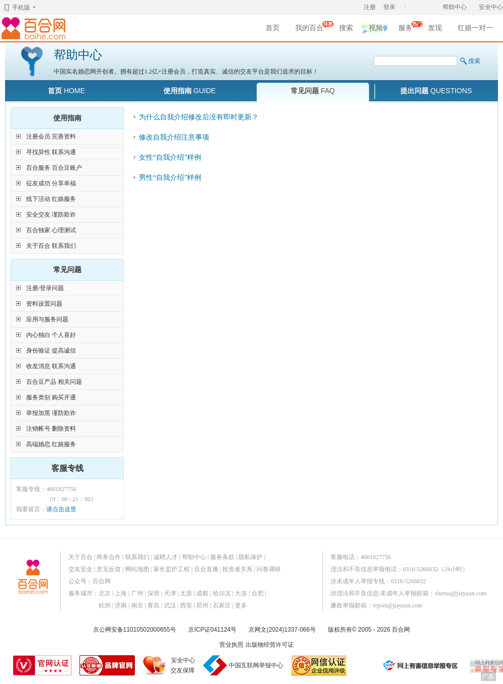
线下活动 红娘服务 (51, 198)
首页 (273, 28)
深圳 (153, 593)
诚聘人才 (165, 557)
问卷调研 (269, 569)
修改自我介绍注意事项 (174, 137)
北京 (105, 593)
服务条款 (222, 557)
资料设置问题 (44, 303)
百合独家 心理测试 (51, 230)
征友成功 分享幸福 (51, 183)
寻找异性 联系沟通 (51, 152)
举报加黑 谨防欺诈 (51, 413)
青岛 (153, 605)
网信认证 (319, 665)
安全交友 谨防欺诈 (51, 214)
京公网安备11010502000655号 (134, 629)
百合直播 (206, 569)
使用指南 (189, 91)
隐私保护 (250, 557)
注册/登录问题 (45, 288)
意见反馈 (109, 569)
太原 (186, 593)
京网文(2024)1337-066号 (281, 629)
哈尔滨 (222, 593)
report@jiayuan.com (398, 605)
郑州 (202, 605)
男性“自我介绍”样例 (170, 177)
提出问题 (436, 91)
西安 (186, 605)
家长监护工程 (171, 569)
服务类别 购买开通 (51, 397)
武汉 (170, 605)
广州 (137, 593)
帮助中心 (455, 7)
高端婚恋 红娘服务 (51, 444)
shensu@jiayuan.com (460, 593)
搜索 (346, 28)
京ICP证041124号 (212, 629)
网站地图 (137, 569)
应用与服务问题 (47, 319)
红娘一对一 (475, 28)
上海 (121, 593)
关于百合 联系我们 (51, 245)
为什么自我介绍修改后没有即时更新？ (199, 117)
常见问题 (313, 91)
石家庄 (222, 605)
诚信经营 (364, 665)
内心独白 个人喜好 (51, 334)
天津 (170, 593)
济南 (121, 605)
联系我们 (137, 557)
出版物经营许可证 (269, 644)
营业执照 (231, 644)
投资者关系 (237, 569)
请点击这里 (61, 509)
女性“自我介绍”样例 (170, 157)
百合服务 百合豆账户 (54, 167)
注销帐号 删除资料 (51, 428)
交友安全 (80, 569)
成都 (202, 593)
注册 (370, 7)
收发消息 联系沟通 (51, 366)
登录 (389, 7)
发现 (435, 28)
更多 (241, 605)
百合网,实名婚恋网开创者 (35, 28)
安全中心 (491, 7)
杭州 (105, 605)
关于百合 (80, 557)
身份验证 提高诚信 (51, 350)
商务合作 (109, 557)
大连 (241, 593)
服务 (405, 29)
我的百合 (309, 29)
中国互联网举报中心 (256, 665)
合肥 (258, 593)
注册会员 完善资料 (51, 136)
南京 (137, 605)
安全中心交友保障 (183, 665)
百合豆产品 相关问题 (54, 381)
